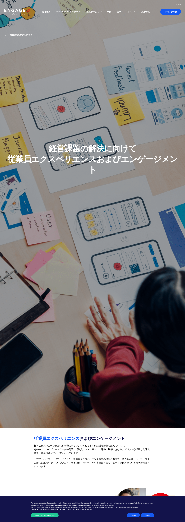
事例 (109, 11)
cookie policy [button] (109, 505)
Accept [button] (147, 515)
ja (180, 4)
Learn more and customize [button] (44, 515)
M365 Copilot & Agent (67, 11)
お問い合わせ (170, 11)
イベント (131, 11)
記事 (119, 11)
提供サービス (92, 11)
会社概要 (46, 11)
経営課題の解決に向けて (19, 34)
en (177, 4)
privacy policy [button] (101, 503)
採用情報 (145, 11)
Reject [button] (133, 515)
